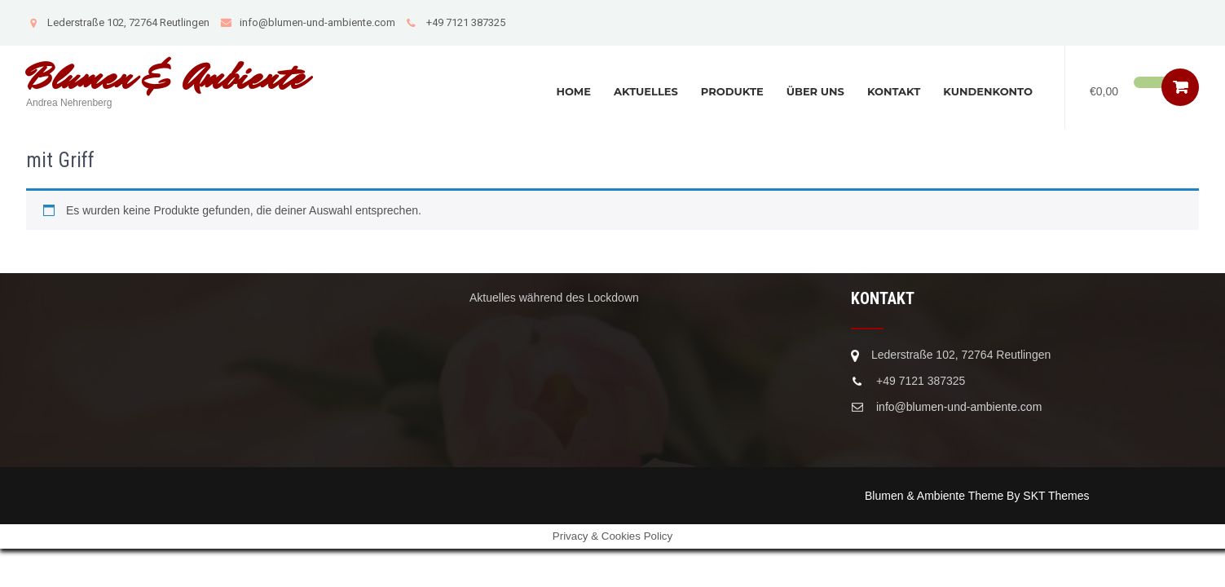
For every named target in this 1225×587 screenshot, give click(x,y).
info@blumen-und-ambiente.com (307, 22)
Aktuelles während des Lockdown (554, 297)
